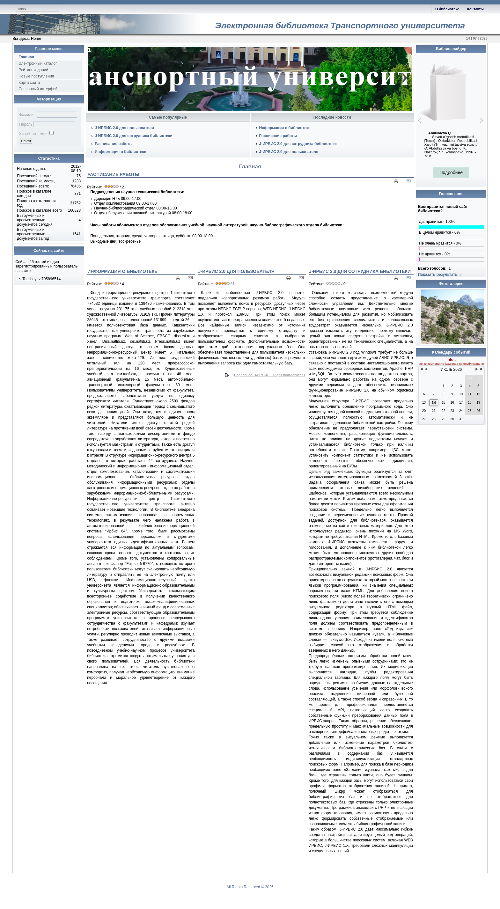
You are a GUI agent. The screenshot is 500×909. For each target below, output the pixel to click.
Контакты (475, 9)
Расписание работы (114, 144)
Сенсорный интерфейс (38, 89)
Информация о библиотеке (120, 152)
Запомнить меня (33, 133)
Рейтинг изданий (33, 70)
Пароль (26, 124)
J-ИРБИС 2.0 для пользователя (124, 128)
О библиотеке (447, 9)
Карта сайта (29, 82)
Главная (26, 57)
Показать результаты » (440, 274)
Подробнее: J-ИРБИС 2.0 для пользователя (269, 375)
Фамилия (27, 115)
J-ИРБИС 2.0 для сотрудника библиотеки (133, 136)
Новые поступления (36, 76)
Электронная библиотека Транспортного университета (340, 25)
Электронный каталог (37, 63)
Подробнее (451, 172)
